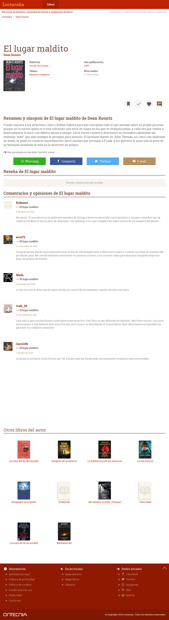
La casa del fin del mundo (24, 461)
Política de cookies (20, 584)
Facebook (132, 574)
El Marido (64, 502)
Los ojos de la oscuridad (24, 543)
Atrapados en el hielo (23, 502)
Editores (70, 584)
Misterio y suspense (39, 74)
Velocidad (145, 502)
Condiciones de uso (20, 590)
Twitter (130, 579)
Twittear (105, 161)
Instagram (132, 584)
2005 (86, 65)
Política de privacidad (22, 579)
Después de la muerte (64, 461)
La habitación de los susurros (104, 461)
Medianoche (64, 543)
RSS (128, 590)
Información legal (19, 574)
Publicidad (15, 595)
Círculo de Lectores (38, 65)
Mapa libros (72, 579)
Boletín (130, 595)
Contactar (15, 600)
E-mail (141, 161)
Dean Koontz (22, 17)
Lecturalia (7, 17)
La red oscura (145, 461)
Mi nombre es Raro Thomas (105, 502)
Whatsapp (32, 161)
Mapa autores (73, 574)
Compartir (69, 161)
